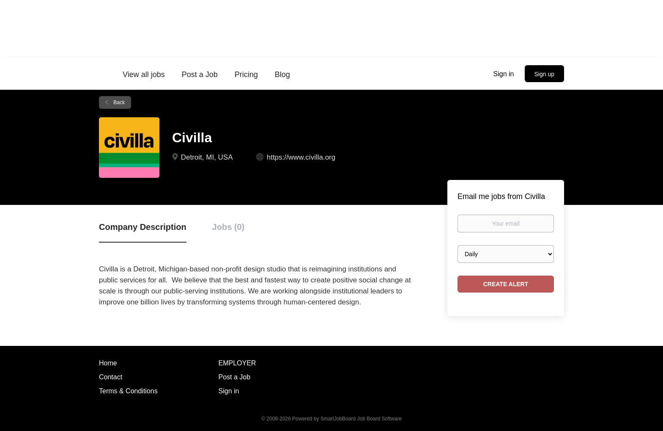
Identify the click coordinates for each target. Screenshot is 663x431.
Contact (110, 377)
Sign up (544, 74)
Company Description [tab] (142, 227)
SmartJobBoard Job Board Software (361, 419)
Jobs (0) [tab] (228, 227)
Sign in (503, 73)
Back (118, 102)
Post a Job (235, 377)
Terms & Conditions (128, 391)
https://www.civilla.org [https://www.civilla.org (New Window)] (301, 157)
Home (108, 363)
